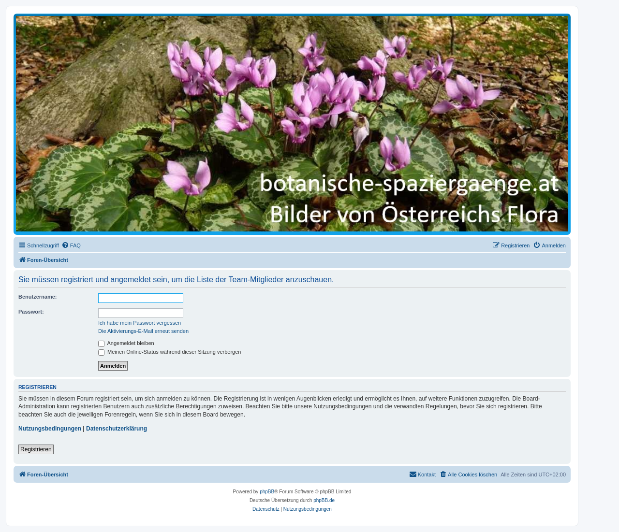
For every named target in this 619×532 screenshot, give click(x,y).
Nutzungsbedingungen (49, 428)
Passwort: (31, 312)
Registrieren (36, 449)
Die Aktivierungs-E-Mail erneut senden (143, 331)
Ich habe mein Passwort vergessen (139, 323)
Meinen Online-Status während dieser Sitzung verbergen (169, 352)
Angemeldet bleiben (126, 343)
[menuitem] (71, 245)
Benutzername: (37, 297)
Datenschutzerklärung (116, 428)
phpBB (267, 491)
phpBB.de (324, 500)
